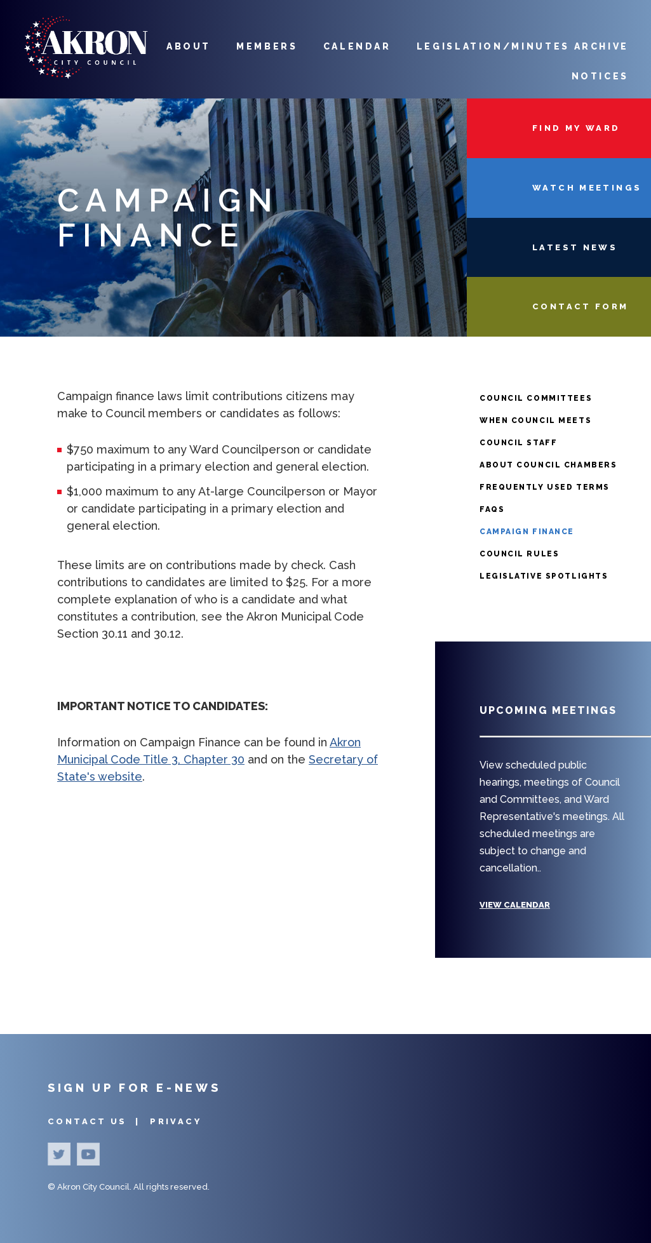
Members (266, 46)
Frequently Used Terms (545, 487)
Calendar (357, 46)
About (188, 46)
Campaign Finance (527, 531)
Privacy (175, 1121)
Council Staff (518, 442)
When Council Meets (535, 420)
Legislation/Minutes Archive (523, 46)
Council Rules (519, 553)
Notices (600, 76)
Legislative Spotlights (544, 576)
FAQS (492, 509)
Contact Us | (96, 1121)
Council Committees (536, 398)
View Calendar (515, 905)
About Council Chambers (548, 464)
